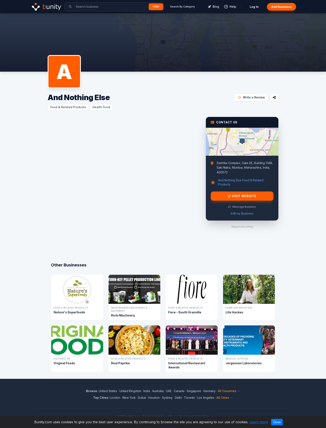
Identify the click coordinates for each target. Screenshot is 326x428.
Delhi (178, 397)
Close (277, 422)
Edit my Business (242, 213)
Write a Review (251, 97)
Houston (154, 397)
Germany (209, 391)
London (115, 397)
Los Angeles (205, 397)
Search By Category (182, 6)
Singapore (194, 391)
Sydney (167, 397)
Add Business (281, 7)
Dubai (142, 397)
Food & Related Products (68, 107)
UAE (169, 391)
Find (156, 6)
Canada (179, 391)
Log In (254, 7)
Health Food (101, 107)
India (146, 391)
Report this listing (242, 226)
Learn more (258, 422)
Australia (158, 391)
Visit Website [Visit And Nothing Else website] (242, 196)
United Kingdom (130, 391)
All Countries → (229, 391)
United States (108, 391)
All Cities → (224, 397)
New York (129, 397)
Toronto (189, 397)
